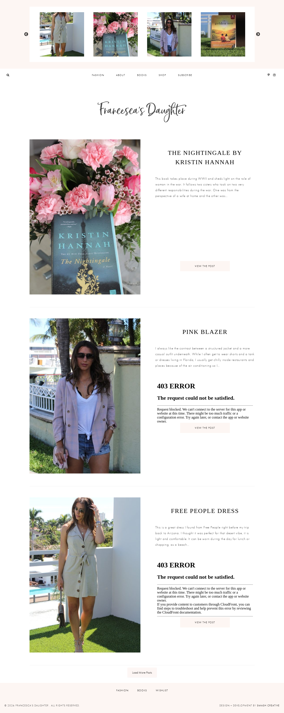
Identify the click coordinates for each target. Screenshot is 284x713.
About (120, 75)
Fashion (98, 75)
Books (142, 75)
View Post (205, 266)
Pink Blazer (204, 331)
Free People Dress (205, 510)
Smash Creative (268, 705)
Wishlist (162, 690)
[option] (62, 34)
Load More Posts (142, 672)
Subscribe (185, 75)
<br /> (168, 234)
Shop (162, 75)
